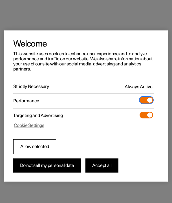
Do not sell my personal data (47, 165)
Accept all (102, 165)
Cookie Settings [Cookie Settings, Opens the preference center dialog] (29, 125)
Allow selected (34, 146)
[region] (86, 106)
